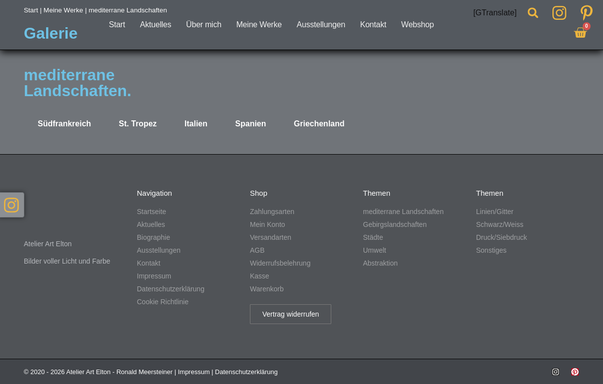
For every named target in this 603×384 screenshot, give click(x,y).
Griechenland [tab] (319, 123)
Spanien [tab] (250, 123)
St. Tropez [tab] (138, 123)
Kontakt (373, 24)
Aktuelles (155, 24)
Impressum (194, 372)
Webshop (417, 24)
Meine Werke (259, 24)
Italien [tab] (195, 123)
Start (117, 24)
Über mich (203, 24)
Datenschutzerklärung (246, 372)
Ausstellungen (321, 24)
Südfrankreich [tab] (64, 123)
